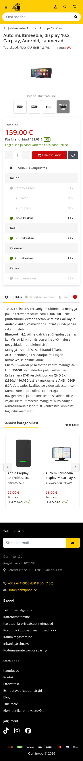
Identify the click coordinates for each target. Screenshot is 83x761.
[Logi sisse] (55, 7)
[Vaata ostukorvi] (75, 7)
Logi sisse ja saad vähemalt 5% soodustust (36, 145)
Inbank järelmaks (16, 643)
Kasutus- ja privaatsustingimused (28, 623)
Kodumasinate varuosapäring (25, 650)
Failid (68, 297)
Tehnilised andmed (40, 297)
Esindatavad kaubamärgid (22, 690)
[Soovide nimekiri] (65, 7)
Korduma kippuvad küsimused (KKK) (30, 630)
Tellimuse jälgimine (17, 610)
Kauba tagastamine (17, 637)
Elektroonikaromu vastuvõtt (23, 710)
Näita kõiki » (72, 425)
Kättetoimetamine (16, 617)
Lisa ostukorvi (50, 155)
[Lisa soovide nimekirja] (73, 155)
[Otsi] (76, 16)
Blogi (7, 697)
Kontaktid (10, 677)
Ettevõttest (11, 684)
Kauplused (11, 670)
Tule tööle (10, 704)
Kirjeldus (13, 297)
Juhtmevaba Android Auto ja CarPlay (35, 28)
